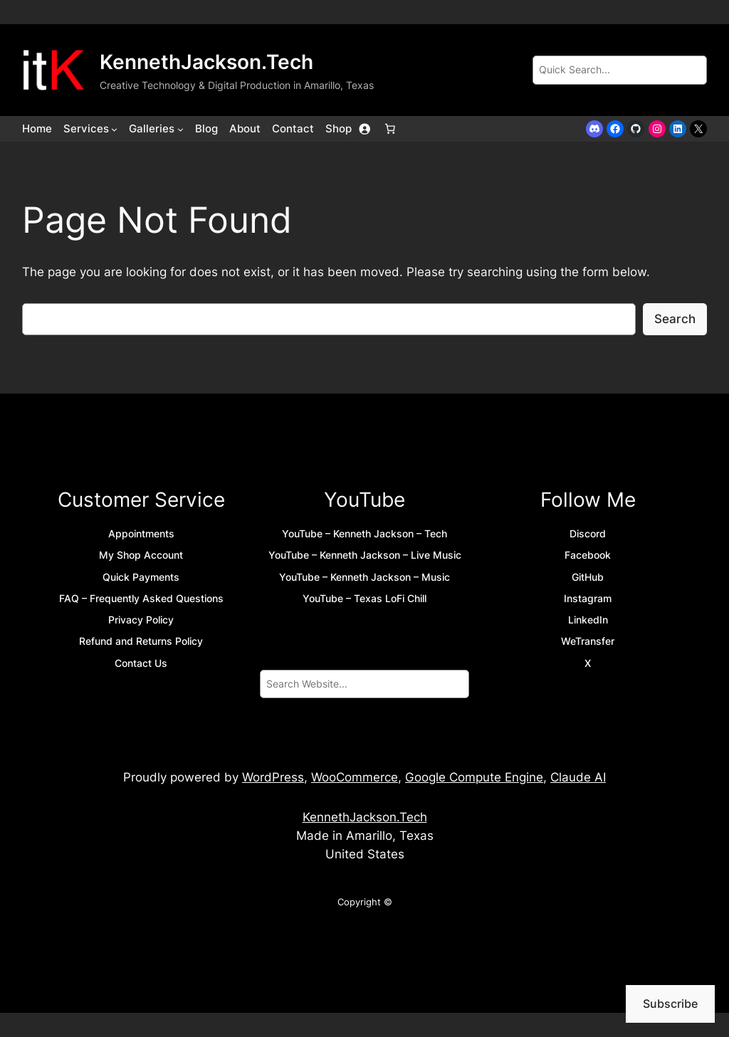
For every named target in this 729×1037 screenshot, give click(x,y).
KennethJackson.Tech (206, 62)
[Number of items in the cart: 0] (390, 129)
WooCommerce (354, 777)
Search (675, 319)
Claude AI (578, 777)
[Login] (364, 129)
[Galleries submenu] (180, 129)
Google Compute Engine (474, 777)
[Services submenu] (114, 129)
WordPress (273, 777)
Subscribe (670, 1003)
